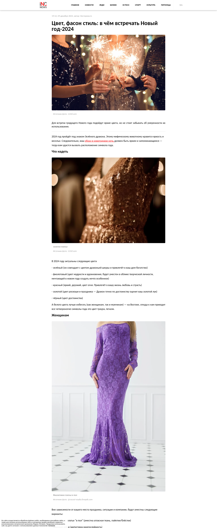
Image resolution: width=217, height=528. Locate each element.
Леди (101, 5)
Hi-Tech (126, 5)
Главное (75, 5)
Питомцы (166, 5)
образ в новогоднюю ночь (99, 140)
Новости (89, 5)
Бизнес (113, 5)
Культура (151, 5)
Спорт (138, 5)
